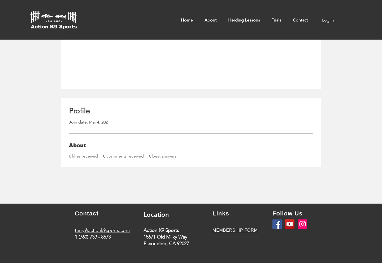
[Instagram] (302, 224)
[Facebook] (277, 224)
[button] (212, 20)
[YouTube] (289, 224)
